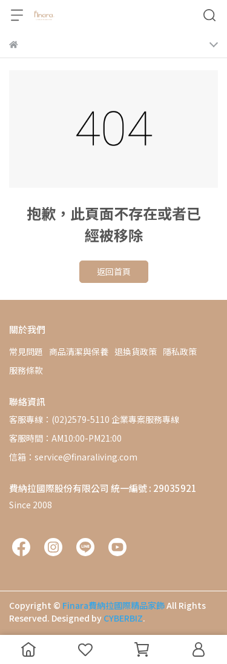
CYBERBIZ (123, 618)
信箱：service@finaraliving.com (73, 457)
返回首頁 (114, 271)
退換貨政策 (135, 351)
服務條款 (26, 370)
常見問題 (26, 351)
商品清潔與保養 (78, 351)
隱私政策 (180, 351)
